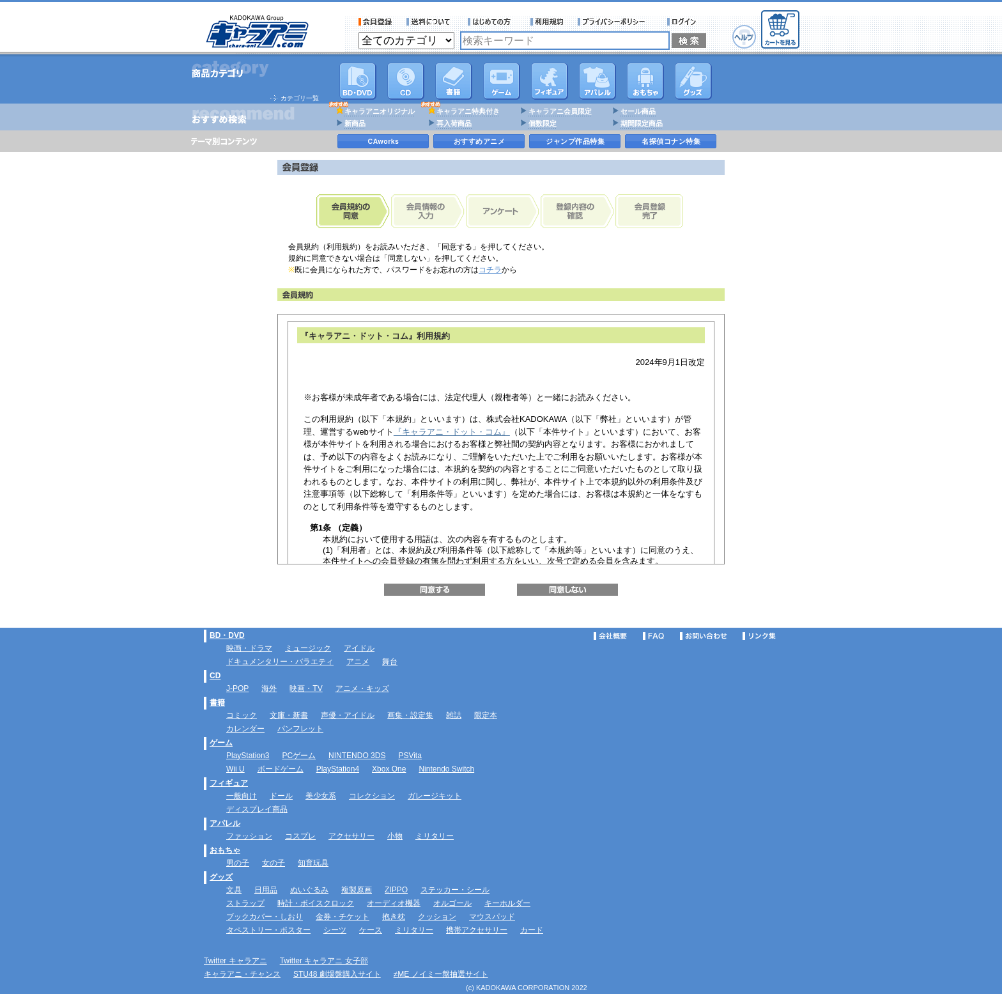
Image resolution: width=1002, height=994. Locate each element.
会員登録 (375, 22)
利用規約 (547, 22)
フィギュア (549, 81)
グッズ (693, 81)
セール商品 (638, 111)
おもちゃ (645, 81)
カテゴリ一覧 (300, 98)
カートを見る (780, 29)
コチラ (490, 269)
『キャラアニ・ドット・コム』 (452, 432)
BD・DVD (227, 635)
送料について (430, 22)
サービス (492, 22)
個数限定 (542, 123)
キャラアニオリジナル (379, 111)
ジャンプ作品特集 (575, 141)
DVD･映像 (357, 81)
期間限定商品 (641, 123)
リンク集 (759, 636)
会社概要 (610, 636)
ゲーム (221, 742)
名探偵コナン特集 (671, 141)
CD (405, 81)
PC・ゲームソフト (501, 81)
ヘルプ (744, 37)
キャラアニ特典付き (468, 111)
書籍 (453, 81)
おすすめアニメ (479, 141)
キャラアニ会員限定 (560, 111)
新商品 (355, 123)
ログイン (683, 22)
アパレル (597, 81)
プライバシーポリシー (615, 22)
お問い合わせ (703, 636)
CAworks (383, 141)
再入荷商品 (454, 123)
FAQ (653, 636)
